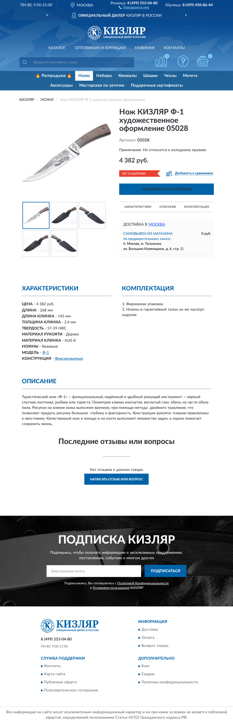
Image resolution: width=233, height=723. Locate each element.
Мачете (190, 76)
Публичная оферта (60, 682)
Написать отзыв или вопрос (116, 479)
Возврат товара (154, 646)
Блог (145, 666)
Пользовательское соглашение (71, 690)
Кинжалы (127, 76)
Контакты (174, 48)
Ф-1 (45, 353)
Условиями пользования (111, 587)
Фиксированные (69, 359)
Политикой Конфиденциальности (143, 583)
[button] (134, 7)
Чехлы (170, 76)
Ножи (84, 76)
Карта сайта (54, 674)
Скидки (147, 674)
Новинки (145, 48)
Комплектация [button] (196, 206)
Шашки (150, 76)
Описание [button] (167, 206)
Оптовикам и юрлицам (100, 48)
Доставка (149, 630)
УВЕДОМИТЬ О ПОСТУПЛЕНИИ (166, 189)
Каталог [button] (57, 48)
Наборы (104, 76)
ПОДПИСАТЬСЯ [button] (165, 571)
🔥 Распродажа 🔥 (53, 76)
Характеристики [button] (137, 206)
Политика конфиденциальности (169, 682)
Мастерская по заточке (101, 85)
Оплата (147, 638)
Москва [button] (157, 224)
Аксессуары (61, 85)
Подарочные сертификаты (157, 85)
